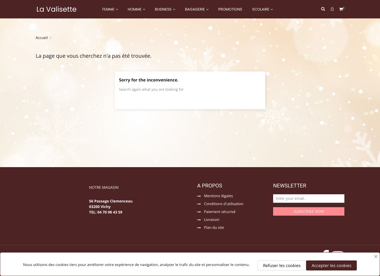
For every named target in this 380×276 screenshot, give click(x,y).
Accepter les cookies (331, 265)
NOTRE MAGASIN (104, 188)
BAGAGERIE (195, 9)
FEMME (108, 9)
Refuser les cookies (282, 265)
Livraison (212, 220)
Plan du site (214, 228)
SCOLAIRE (261, 9)
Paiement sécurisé (219, 212)
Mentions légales (218, 196)
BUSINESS (164, 9)
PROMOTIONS (230, 9)
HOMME (135, 9)
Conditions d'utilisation (224, 204)
